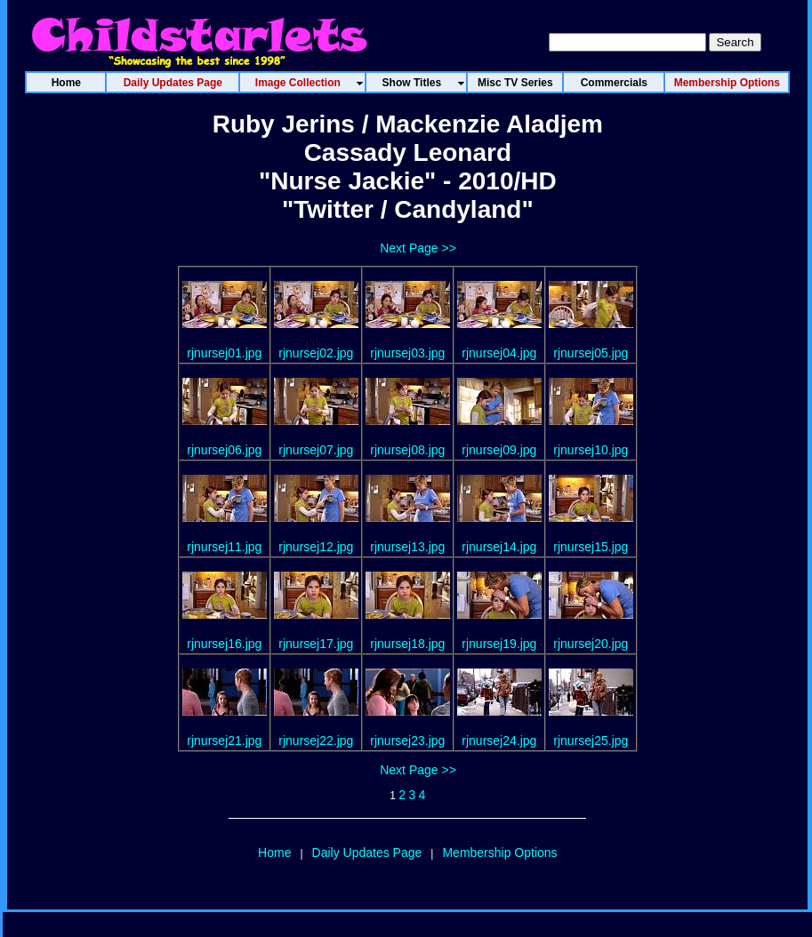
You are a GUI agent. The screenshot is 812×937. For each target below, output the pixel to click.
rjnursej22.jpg (315, 740)
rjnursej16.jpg (224, 644)
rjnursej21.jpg (224, 740)
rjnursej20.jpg (590, 644)
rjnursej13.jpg (407, 547)
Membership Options (499, 852)
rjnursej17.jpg (315, 644)
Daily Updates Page (367, 852)
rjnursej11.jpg (224, 547)
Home (274, 852)
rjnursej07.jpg (315, 450)
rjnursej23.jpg (407, 740)
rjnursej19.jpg (499, 644)
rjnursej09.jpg (499, 450)
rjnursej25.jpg (590, 740)
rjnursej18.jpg (407, 644)
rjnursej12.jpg (315, 547)
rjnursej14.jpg (499, 547)
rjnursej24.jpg (499, 740)
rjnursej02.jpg (315, 353)
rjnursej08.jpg (407, 450)
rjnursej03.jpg (407, 353)
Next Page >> (418, 248)
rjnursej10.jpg (590, 450)
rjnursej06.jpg (224, 450)
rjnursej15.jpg (590, 547)
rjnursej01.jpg (224, 353)
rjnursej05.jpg (590, 353)
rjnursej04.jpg (499, 353)
